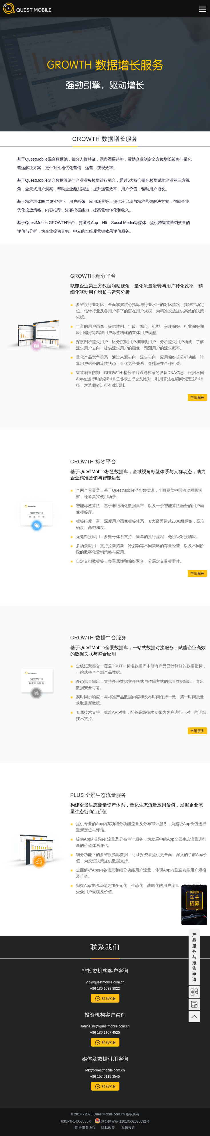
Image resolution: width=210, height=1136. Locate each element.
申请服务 (197, 397)
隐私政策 (108, 1128)
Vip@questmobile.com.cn (104, 982)
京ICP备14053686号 (77, 1121)
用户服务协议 (85, 1128)
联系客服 (109, 999)
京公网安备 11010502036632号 (122, 1121)
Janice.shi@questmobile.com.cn (104, 1026)
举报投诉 (128, 1128)
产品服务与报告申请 (194, 957)
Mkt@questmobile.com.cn (105, 1070)
